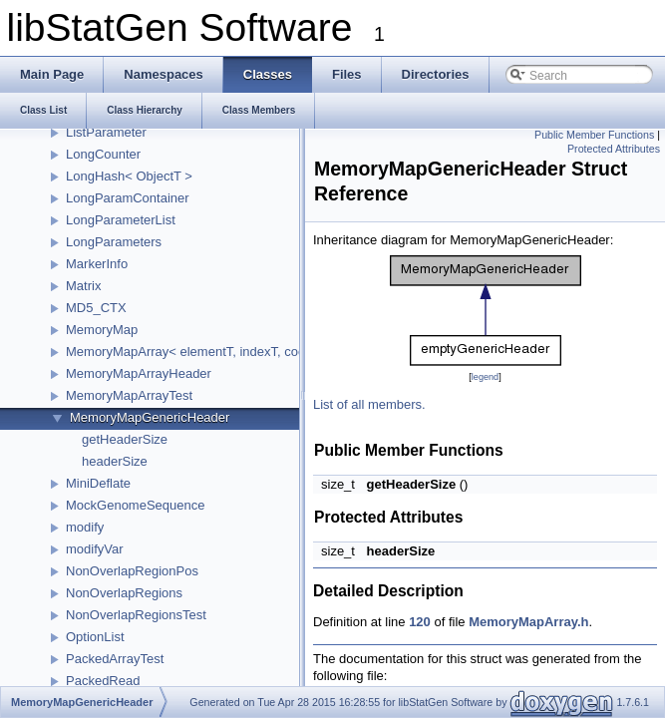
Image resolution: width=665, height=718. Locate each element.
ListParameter (106, 132)
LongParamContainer (127, 197)
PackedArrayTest (115, 658)
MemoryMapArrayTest (129, 395)
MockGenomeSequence (135, 505)
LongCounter (103, 154)
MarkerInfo (97, 263)
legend (485, 377)
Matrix (83, 285)
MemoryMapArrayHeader (138, 373)
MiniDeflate (98, 483)
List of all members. (369, 404)
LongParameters (114, 241)
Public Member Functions (594, 135)
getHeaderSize (124, 439)
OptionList (95, 636)
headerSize (115, 461)
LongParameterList (120, 219)
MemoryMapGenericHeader (149, 417)
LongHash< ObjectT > (129, 176)
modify (85, 527)
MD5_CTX (96, 307)
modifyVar (95, 548)
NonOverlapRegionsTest (136, 614)
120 (420, 621)
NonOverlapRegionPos (132, 570)
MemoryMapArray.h (528, 621)
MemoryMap (102, 329)
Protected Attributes (613, 149)
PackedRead (103, 680)
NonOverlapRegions (124, 592)
